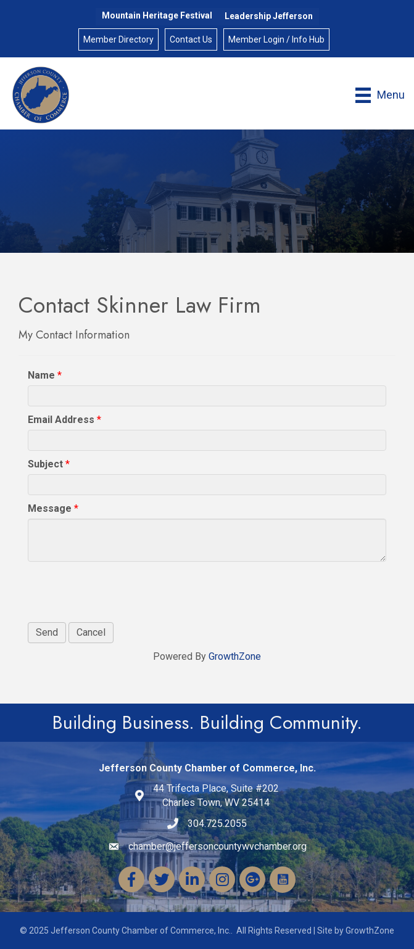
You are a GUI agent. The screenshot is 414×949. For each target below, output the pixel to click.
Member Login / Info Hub (276, 39)
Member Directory (118, 39)
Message (50, 508)
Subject (45, 464)
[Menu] (380, 95)
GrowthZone (235, 656)
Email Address (61, 419)
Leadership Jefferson (269, 16)
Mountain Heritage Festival (157, 15)
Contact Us (191, 39)
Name (41, 375)
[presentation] (121, 592)
